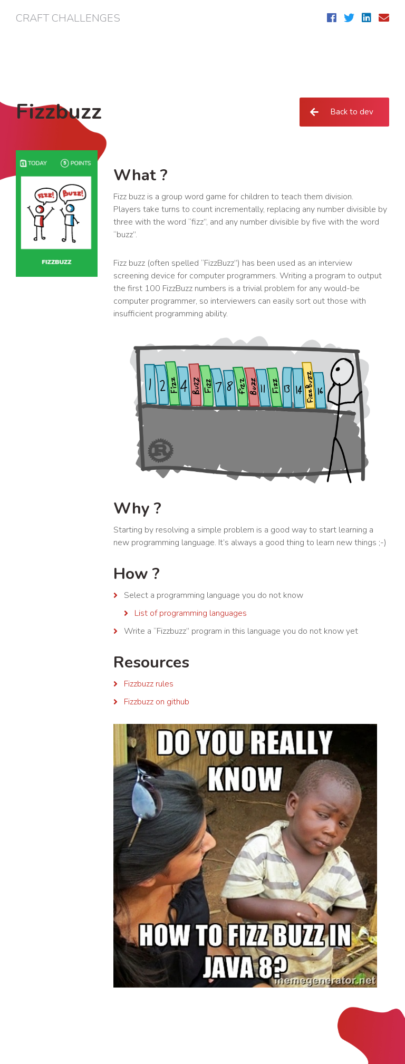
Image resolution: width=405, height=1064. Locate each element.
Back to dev (351, 112)
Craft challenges (68, 18)
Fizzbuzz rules (148, 684)
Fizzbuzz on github (156, 702)
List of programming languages (190, 613)
